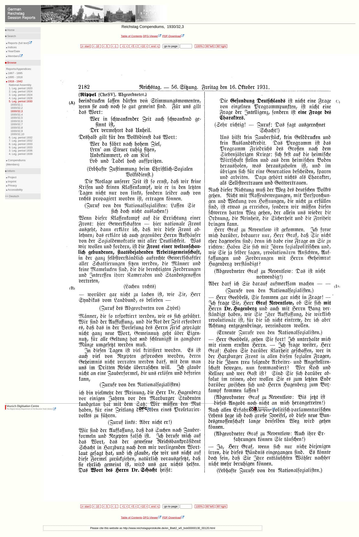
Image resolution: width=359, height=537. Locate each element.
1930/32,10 (17, 134)
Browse (11, 62)
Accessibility (15, 189)
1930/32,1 (17, 104)
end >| (155, 46)
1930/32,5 (17, 117)
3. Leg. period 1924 (20, 94)
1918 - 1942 (15, 81)
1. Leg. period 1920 (20, 88)
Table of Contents (131, 36)
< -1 (114, 46)
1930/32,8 (17, 127)
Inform (11, 171)
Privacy (12, 185)
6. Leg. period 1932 (20, 137)
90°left (209, 46)
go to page (170, 46)
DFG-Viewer (152, 36)
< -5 (105, 46)
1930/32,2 (17, 107)
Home (11, 30)
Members (15, 56)
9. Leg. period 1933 (20, 147)
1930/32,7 (17, 124)
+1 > (124, 46)
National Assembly (20, 84)
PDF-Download (173, 36)
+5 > (133, 46)
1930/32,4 (17, 114)
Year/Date (13, 51)
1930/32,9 (17, 131)
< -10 (96, 46)
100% (199, 46)
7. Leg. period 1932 (20, 140)
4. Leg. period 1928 (20, 98)
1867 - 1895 (15, 73)
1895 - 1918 (15, 77)
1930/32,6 (17, 121)
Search (11, 36)
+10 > (143, 46)
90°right (221, 46)
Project (11, 177)
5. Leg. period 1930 (20, 101)
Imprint (11, 181)
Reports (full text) (19, 43)
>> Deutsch (12, 196)
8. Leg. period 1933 (20, 144)
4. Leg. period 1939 (20, 154)
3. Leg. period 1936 (20, 150)
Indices (12, 47)
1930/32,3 (17, 111)
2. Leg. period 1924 (20, 91)
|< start (86, 46)
